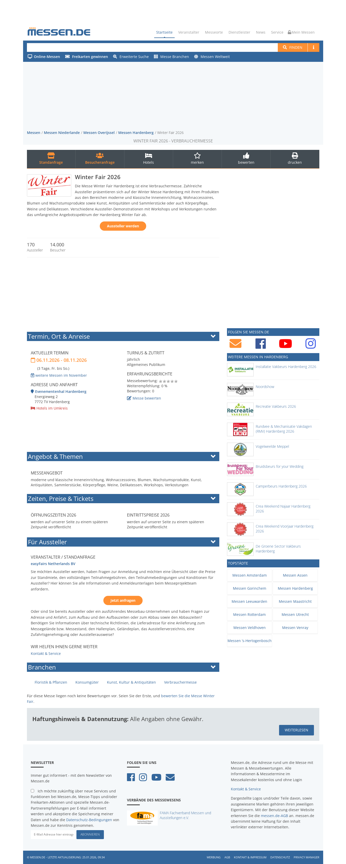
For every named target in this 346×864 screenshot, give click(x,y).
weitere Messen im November (59, 375)
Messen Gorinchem (249, 588)
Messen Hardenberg (136, 132)
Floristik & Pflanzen (51, 682)
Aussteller (35, 250)
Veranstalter (188, 32)
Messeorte (214, 32)
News (260, 32)
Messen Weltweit (212, 56)
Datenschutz (280, 857)
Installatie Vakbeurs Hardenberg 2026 (286, 366)
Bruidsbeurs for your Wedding (279, 466)
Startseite (164, 32)
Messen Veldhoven (249, 627)
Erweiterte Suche (131, 56)
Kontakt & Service (46, 653)
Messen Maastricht (295, 601)
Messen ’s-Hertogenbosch (250, 640)
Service (277, 32)
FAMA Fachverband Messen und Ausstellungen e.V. (185, 815)
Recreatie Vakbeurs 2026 (276, 406)
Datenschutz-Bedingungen (89, 819)
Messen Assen (295, 574)
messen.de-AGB (274, 815)
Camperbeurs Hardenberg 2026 (281, 486)
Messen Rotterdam (249, 614)
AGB (227, 857)
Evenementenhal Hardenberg (58, 391)
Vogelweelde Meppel (272, 446)
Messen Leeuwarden (249, 601)
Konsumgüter (87, 682)
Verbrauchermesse (180, 682)
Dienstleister (239, 32)
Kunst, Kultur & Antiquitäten (131, 682)
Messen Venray (295, 627)
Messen (33, 132)
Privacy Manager (306, 857)
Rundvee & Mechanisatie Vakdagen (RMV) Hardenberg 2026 (284, 428)
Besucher (57, 250)
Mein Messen (301, 32)
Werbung (214, 857)
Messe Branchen (171, 56)
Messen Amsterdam (249, 574)
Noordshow (265, 386)
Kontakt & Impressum (250, 857)
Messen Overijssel (99, 132)
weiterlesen (296, 729)
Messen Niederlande (62, 132)
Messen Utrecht (295, 614)
